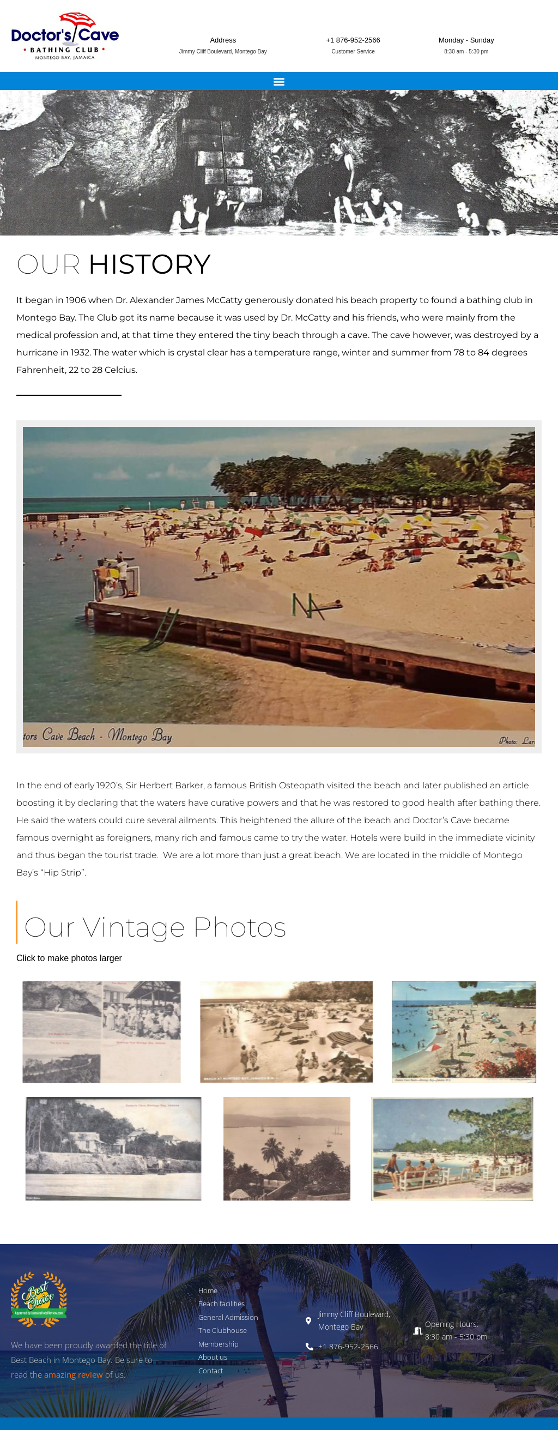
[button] (279, 81)
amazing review (73, 1374)
